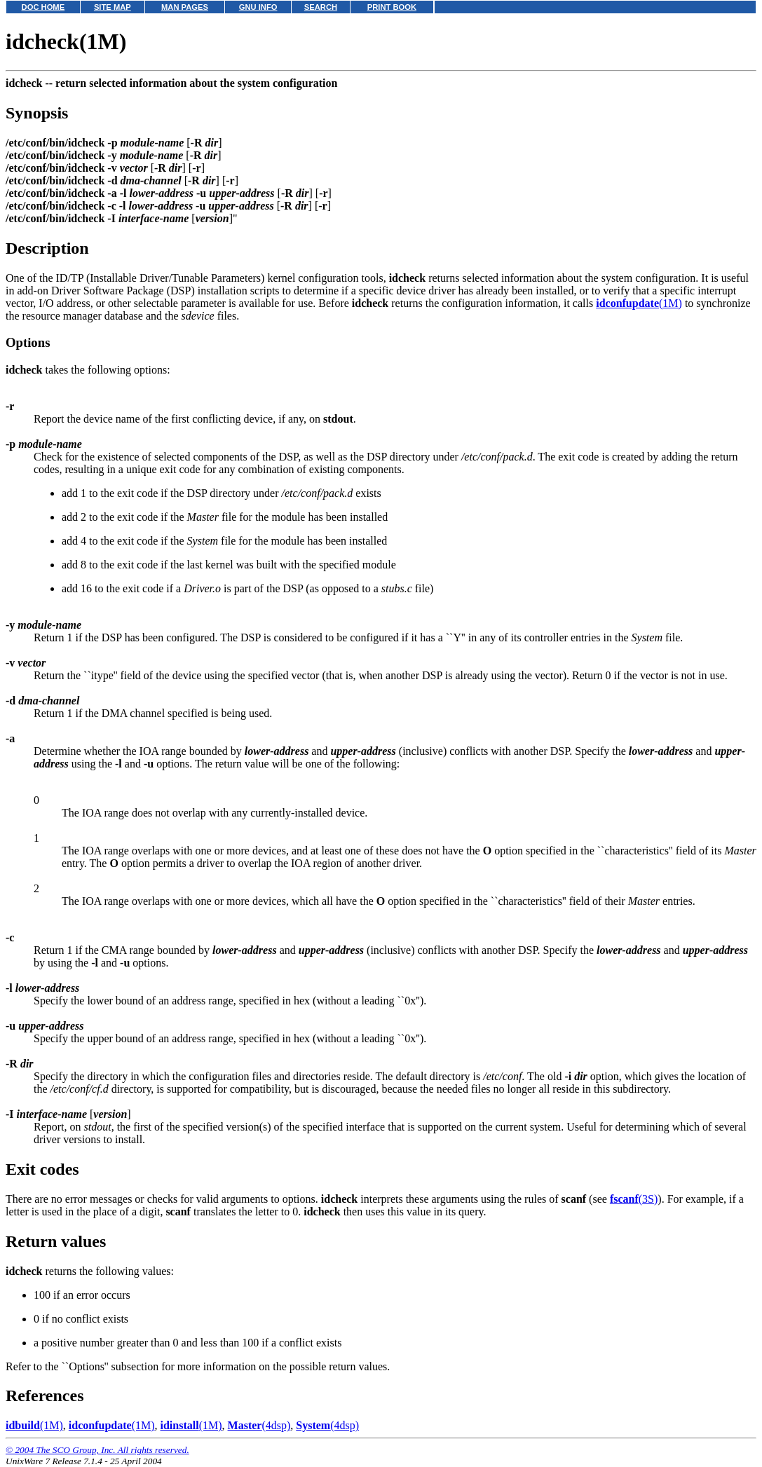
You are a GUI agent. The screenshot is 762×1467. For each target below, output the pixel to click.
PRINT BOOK (391, 7)
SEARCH (320, 7)
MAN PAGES (184, 7)
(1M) (639, 303)
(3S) (634, 1199)
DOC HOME (43, 7)
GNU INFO (258, 7)
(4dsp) (259, 1425)
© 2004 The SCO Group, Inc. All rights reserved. (97, 1450)
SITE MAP (112, 7)
